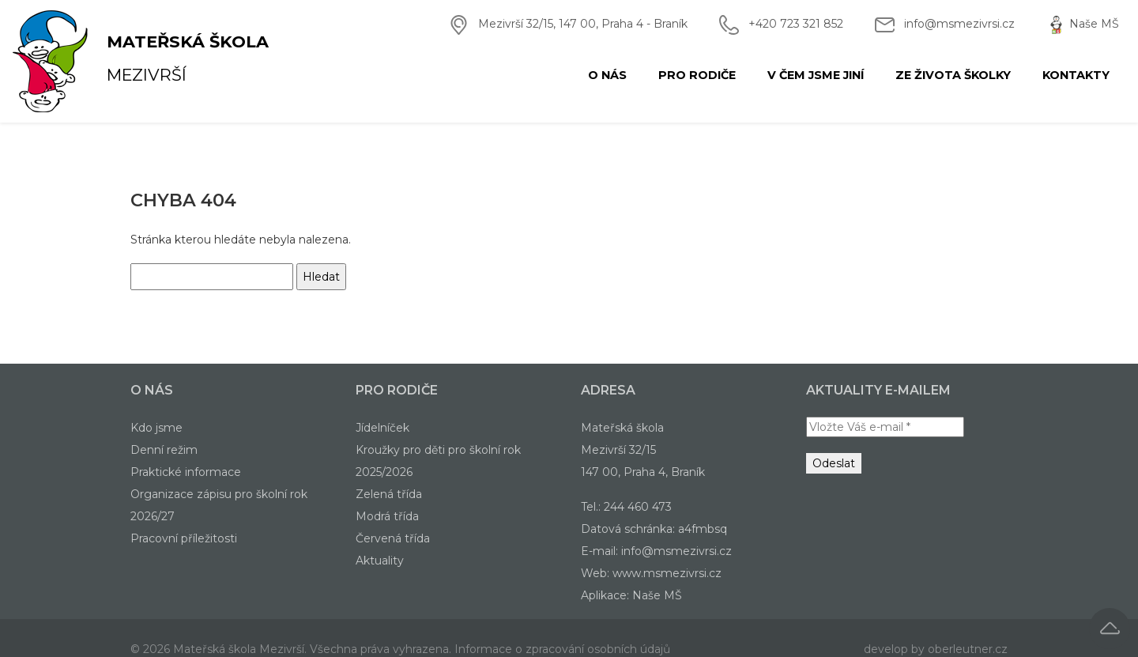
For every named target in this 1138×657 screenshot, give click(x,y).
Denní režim (164, 450)
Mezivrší (94, 61)
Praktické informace (185, 472)
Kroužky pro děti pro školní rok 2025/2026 (438, 461)
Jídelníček (382, 428)
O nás (607, 75)
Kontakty (1076, 75)
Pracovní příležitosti (183, 538)
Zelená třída (389, 494)
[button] (1109, 628)
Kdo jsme (156, 428)
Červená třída (393, 538)
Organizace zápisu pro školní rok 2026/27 (218, 505)
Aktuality (380, 560)
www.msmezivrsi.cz (667, 573)
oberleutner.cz (968, 649)
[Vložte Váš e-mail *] (885, 427)
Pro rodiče (697, 75)
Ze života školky (953, 75)
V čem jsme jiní (815, 75)
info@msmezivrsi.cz (959, 24)
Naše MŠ (1094, 24)
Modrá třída (387, 516)
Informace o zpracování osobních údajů (562, 649)
